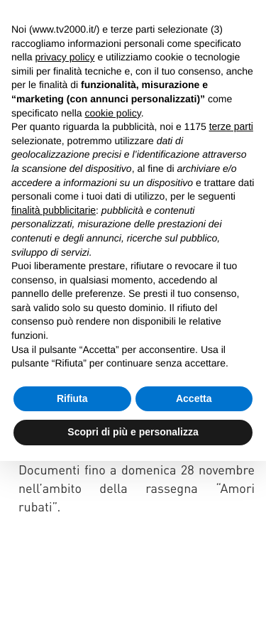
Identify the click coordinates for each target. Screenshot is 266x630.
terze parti (231, 126)
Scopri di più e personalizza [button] (132, 432)
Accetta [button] (194, 398)
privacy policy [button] (64, 57)
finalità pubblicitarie (53, 210)
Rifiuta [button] (72, 398)
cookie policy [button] (113, 113)
